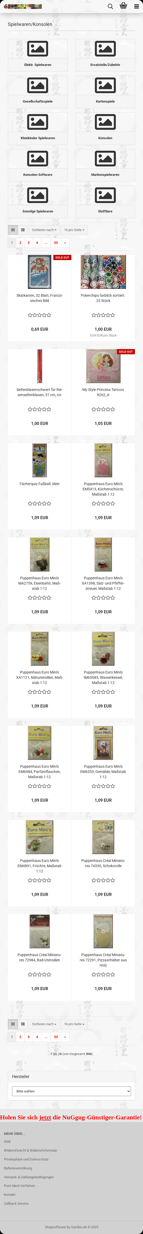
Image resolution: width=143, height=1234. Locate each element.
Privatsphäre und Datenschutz (26, 1159)
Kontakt (9, 1195)
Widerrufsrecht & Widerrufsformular (30, 1150)
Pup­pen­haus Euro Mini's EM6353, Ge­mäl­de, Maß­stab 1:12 (103, 771)
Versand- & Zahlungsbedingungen (29, 1177)
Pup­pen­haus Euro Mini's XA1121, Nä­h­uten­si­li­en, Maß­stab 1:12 (39, 677)
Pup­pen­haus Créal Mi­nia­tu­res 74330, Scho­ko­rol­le (103, 863)
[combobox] (44, 230)
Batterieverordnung (18, 1168)
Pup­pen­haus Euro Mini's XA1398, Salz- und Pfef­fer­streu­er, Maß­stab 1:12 (103, 583)
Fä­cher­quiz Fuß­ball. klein (40, 484)
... (46, 243)
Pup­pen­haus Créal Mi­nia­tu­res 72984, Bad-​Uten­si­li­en (39, 957)
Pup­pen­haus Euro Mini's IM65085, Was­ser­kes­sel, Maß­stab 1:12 (103, 677)
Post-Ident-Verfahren (19, 1186)
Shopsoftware (55, 1227)
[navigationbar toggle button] (136, 6)
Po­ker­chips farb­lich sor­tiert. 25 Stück (103, 298)
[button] (13, 230)
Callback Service (16, 1203)
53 (56, 243)
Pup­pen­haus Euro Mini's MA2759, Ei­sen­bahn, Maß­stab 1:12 (39, 583)
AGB (7, 1141)
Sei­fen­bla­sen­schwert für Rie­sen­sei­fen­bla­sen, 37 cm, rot (39, 392)
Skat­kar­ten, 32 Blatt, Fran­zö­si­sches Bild (39, 298)
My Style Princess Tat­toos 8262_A (103, 392)
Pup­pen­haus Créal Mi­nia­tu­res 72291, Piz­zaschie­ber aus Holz (103, 960)
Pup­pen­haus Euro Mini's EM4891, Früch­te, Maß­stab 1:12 (39, 866)
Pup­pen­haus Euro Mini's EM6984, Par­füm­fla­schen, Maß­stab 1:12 (40, 771)
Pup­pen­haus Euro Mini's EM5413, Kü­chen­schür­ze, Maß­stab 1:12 (103, 489)
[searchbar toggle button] (110, 6)
